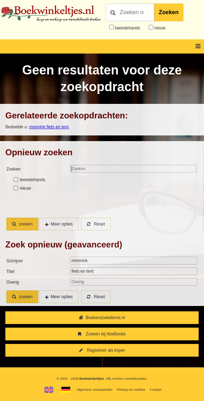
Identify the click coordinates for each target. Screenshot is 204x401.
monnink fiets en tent (48, 126)
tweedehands (127, 28)
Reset (96, 224)
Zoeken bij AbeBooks (102, 334)
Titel (10, 271)
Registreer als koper (102, 350)
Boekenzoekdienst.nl (102, 317)
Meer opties (61, 224)
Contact (155, 389)
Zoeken (169, 12)
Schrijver (14, 260)
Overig (12, 282)
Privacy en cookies (131, 389)
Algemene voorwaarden (94, 389)
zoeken (22, 224)
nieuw (159, 28)
